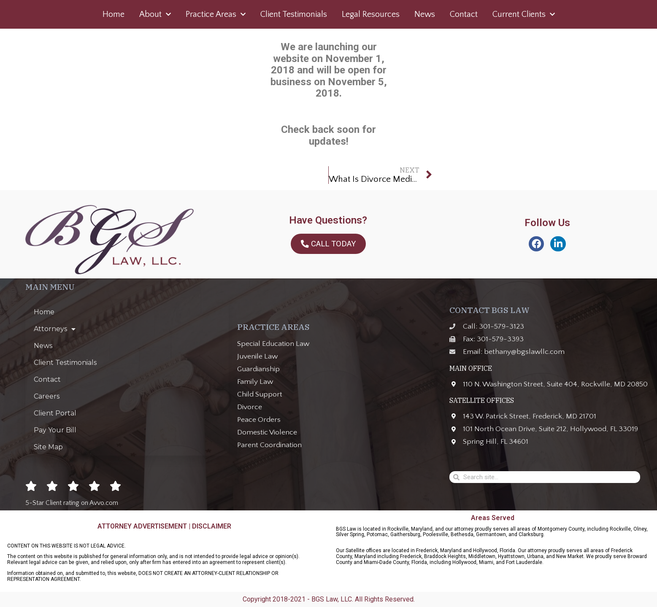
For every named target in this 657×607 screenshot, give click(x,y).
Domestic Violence (267, 432)
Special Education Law (273, 344)
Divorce (249, 407)
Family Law (255, 382)
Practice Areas (216, 14)
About (155, 14)
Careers (46, 396)
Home (113, 14)
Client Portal (55, 413)
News (424, 14)
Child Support (259, 394)
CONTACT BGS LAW (489, 310)
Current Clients (523, 14)
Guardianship (258, 369)
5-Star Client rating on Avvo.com (71, 503)
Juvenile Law (257, 356)
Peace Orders (259, 419)
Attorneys (55, 329)
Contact (464, 14)
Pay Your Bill (55, 430)
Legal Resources (371, 14)
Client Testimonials (293, 14)
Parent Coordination (269, 445)
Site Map (48, 447)
